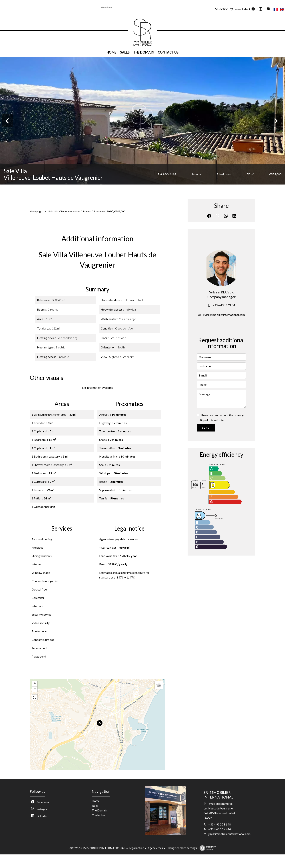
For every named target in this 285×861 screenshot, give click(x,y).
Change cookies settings (181, 848)
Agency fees (155, 848)
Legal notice (136, 848)
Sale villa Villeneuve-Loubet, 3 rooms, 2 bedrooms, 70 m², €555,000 (86, 211)
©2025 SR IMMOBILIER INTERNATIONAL (97, 848)
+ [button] (35, 684)
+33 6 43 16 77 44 (223, 305)
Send (205, 428)
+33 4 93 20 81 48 (219, 824)
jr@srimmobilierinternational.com (224, 314)
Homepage (36, 211)
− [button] (35, 689)
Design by (207, 848)
